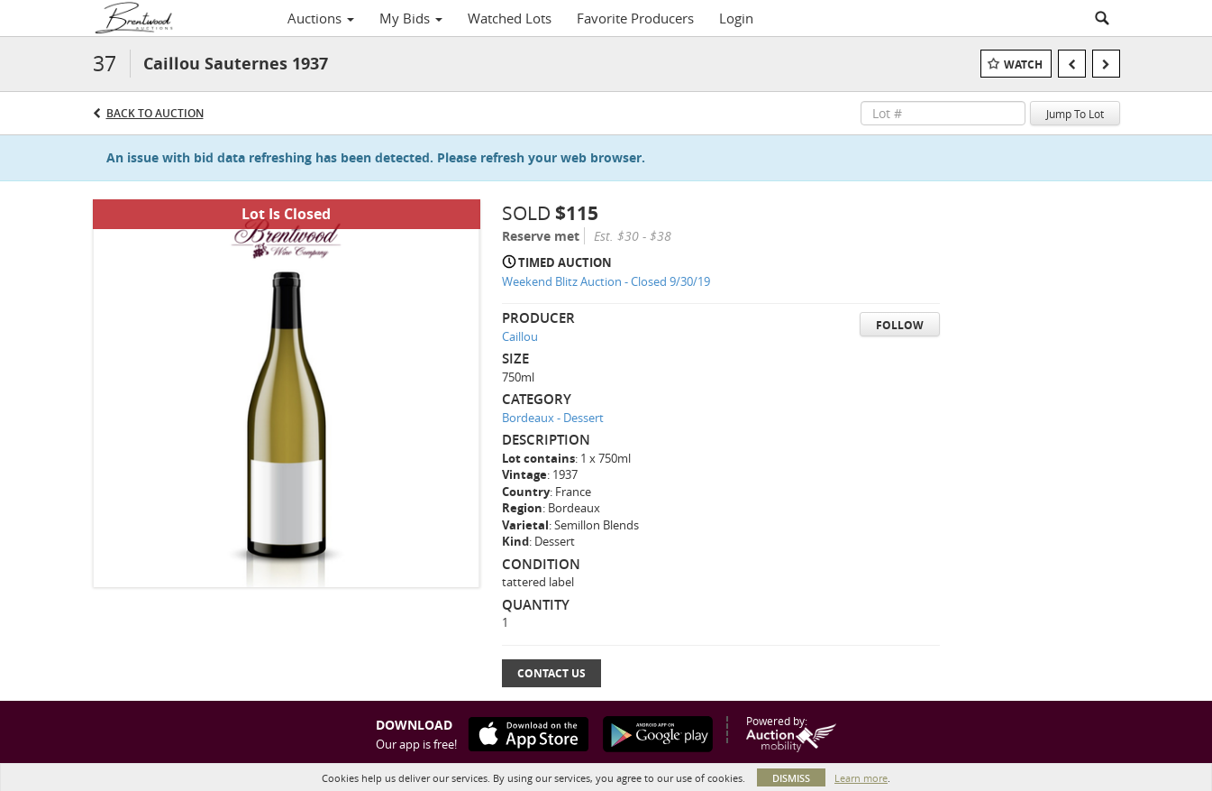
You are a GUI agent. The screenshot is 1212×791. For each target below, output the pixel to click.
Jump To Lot (1075, 113)
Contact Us (551, 673)
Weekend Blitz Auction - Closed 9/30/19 (606, 281)
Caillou (520, 336)
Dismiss (791, 778)
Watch (1023, 64)
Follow (900, 325)
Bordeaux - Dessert (553, 417)
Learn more (861, 778)
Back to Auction (155, 113)
